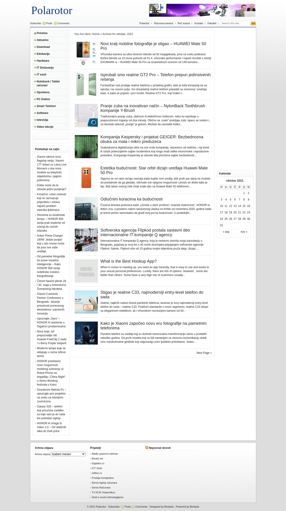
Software (43, 113)
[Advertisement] (235, 99)
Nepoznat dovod (159, 448)
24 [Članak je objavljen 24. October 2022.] (221, 219)
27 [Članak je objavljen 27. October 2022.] (235, 219)
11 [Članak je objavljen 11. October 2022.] (226, 206)
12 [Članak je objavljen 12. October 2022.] (230, 206)
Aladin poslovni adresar (105, 453)
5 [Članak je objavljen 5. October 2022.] (230, 199)
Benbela (168, 506)
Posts (49, 23)
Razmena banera (163, 23)
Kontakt (198, 23)
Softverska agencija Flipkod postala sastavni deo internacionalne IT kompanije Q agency (145, 232)
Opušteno (43, 92)
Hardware (43, 60)
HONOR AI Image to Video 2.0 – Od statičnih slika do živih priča (51, 427)
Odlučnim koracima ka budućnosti (132, 199)
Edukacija (43, 53)
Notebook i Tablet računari (48, 83)
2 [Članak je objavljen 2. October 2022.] (248, 193)
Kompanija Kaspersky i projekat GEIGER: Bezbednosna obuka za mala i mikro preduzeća (152, 139)
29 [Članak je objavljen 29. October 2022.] (244, 219)
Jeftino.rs (97, 473)
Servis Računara (101, 487)
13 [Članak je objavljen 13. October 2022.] (235, 206)
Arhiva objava (42, 454)
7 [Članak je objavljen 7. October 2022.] (239, 199)
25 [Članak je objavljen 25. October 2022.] (226, 219)
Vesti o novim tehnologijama (107, 497)
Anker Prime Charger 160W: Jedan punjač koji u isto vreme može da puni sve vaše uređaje (50, 243)
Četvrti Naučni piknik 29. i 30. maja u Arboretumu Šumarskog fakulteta (52, 284)
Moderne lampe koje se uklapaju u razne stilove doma (51, 352)
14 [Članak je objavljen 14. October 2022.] (239, 206)
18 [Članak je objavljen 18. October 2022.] (226, 212)
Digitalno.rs (98, 463)
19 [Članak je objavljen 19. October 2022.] (230, 212)
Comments (63, 23)
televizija (42, 120)
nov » (244, 231)
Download (43, 47)
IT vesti (41, 74)
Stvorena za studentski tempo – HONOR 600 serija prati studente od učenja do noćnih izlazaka (51, 222)
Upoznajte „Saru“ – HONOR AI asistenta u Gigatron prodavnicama (51, 322)
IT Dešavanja (45, 67)
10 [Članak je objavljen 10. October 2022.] (221, 206)
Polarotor (51, 10)
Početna (42, 33)
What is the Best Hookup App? (129, 261)
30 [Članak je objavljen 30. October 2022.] (248, 219)
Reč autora (184, 23)
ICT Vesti (97, 468)
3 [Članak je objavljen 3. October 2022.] (221, 199)
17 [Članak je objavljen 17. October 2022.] (221, 212)
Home (95, 34)
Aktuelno (43, 40)
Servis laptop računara (104, 482)
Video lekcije (45, 126)
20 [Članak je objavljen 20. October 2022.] (235, 212)
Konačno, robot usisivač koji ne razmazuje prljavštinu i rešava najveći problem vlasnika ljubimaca (51, 202)
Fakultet (212, 23)
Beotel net (97, 458)
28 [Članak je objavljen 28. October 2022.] (239, 219)
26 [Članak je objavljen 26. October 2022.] (230, 219)
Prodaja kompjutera (103, 477)
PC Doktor (43, 99)
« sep (226, 231)
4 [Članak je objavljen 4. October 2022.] (226, 199)
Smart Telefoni (46, 106)
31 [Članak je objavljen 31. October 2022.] (221, 225)
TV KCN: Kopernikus (103, 492)
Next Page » (204, 352)
